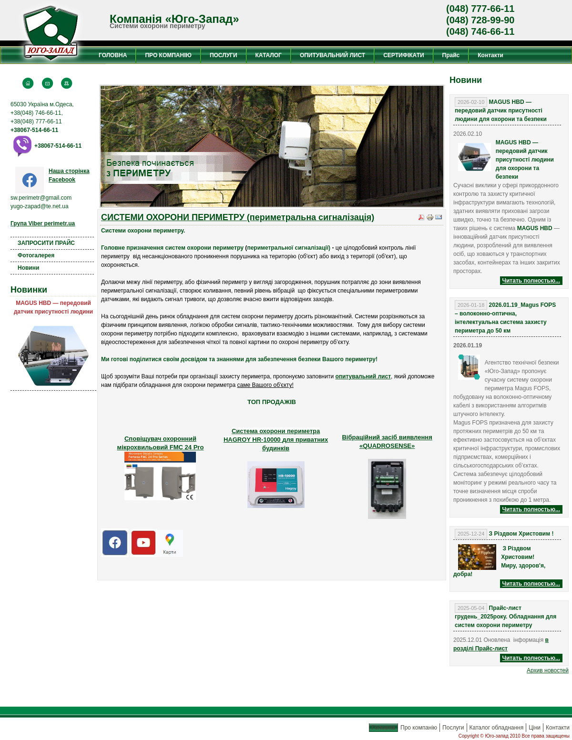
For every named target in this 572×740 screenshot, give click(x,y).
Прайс (451, 55)
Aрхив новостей (548, 670)
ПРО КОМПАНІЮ (168, 55)
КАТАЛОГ (268, 55)
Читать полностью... (531, 280)
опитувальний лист (363, 376)
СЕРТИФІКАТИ (403, 55)
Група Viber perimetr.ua (42, 223)
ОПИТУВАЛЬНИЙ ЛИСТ (332, 55)
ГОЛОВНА (113, 55)
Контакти (490, 55)
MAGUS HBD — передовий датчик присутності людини (53, 307)
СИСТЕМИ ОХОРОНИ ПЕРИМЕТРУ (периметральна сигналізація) (237, 217)
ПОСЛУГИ (223, 55)
